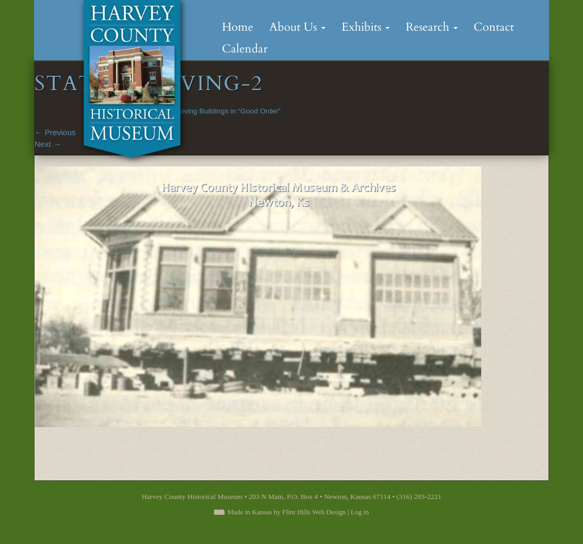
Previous (55, 132)
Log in (359, 512)
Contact (494, 27)
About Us (297, 27)
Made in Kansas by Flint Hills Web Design (286, 512)
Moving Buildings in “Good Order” (227, 111)
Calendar (245, 49)
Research (432, 27)
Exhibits (365, 27)
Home (237, 27)
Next (48, 143)
